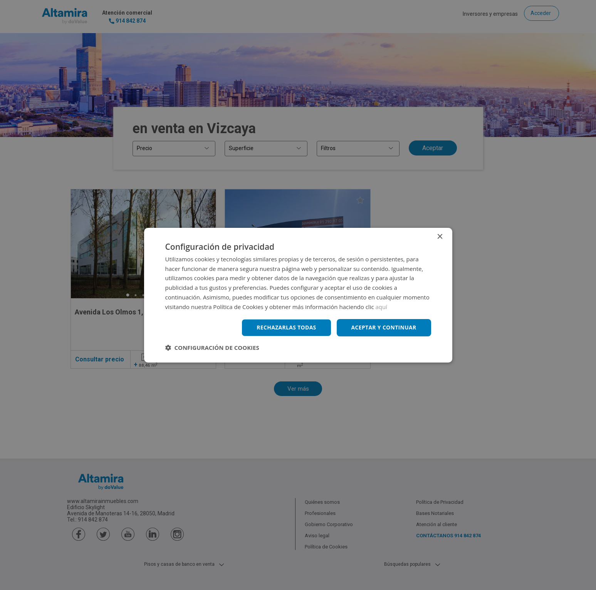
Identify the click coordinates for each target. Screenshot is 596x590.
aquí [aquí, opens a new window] (382, 306)
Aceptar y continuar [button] (383, 327)
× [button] (440, 236)
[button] (212, 347)
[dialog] (298, 295)
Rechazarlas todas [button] (285, 327)
